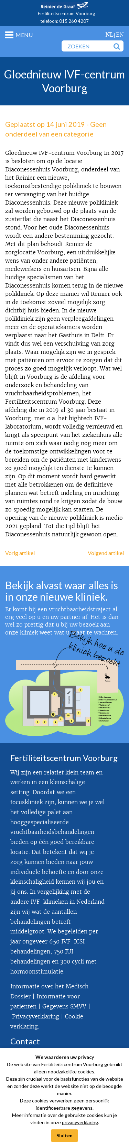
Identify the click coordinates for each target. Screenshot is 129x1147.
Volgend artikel (106, 552)
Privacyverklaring (35, 1016)
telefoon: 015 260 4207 (64, 21)
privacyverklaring (80, 1122)
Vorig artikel (20, 552)
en (120, 34)
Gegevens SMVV (64, 1006)
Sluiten (64, 1135)
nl (109, 34)
